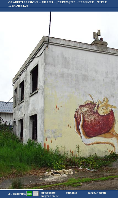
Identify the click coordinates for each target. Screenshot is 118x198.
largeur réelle (50, 195)
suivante (71, 192)
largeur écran (97, 192)
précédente (48, 192)
